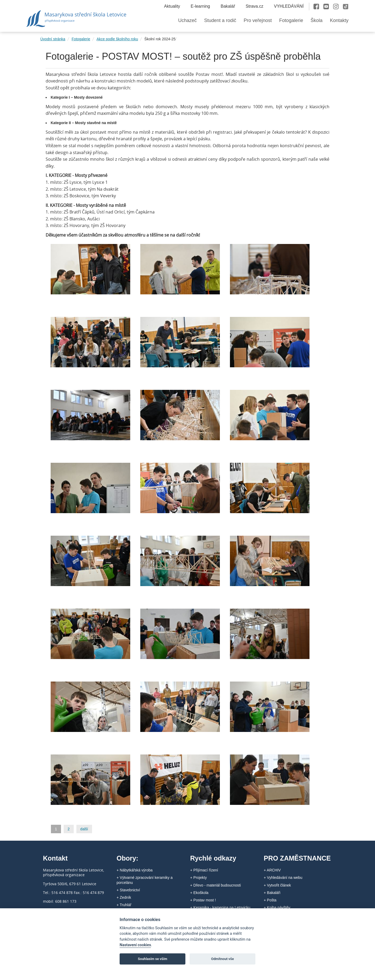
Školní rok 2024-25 (160, 39)
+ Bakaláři (272, 893)
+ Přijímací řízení (204, 870)
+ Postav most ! (203, 900)
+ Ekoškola (199, 893)
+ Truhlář (124, 905)
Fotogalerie (81, 39)
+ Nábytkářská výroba (135, 870)
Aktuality (172, 6)
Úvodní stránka (52, 39)
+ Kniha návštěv (277, 907)
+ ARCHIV (272, 870)
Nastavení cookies (135, 945)
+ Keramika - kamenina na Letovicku (220, 907)
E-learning (200, 6)
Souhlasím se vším (152, 959)
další (84, 829)
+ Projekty (198, 877)
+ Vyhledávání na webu (283, 877)
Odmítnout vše (222, 959)
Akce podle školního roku (117, 39)
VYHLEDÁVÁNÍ (289, 6)
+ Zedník (124, 897)
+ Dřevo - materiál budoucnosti (215, 885)
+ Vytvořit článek (277, 885)
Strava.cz (254, 6)
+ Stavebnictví (128, 890)
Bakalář (228, 6)
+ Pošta (270, 900)
